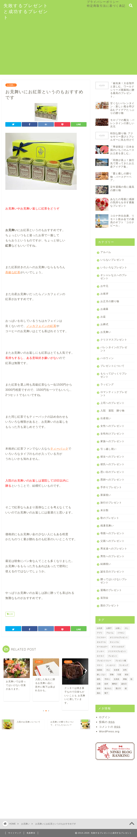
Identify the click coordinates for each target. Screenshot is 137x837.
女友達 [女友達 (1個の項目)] (116, 670)
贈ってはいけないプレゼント (113, 581)
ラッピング (107, 384)
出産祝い (105, 418)
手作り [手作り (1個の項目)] (107, 679)
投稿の (107, 721)
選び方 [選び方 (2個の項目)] (118, 688)
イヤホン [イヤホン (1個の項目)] (121, 633)
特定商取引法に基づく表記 (106, 5)
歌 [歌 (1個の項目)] (131, 679)
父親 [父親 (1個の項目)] (98, 684)
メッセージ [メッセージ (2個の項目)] (110, 665)
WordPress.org (109, 731)
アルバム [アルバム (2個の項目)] (109, 633)
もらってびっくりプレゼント (113, 375)
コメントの (109, 726)
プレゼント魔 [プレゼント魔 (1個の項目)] (120, 661)
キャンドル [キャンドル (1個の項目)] (114, 642)
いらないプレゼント (112, 259)
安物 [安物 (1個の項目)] (111, 674)
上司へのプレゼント (112, 403)
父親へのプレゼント (112, 541)
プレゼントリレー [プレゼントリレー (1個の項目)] (104, 661)
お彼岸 (104, 293)
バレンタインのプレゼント (113, 349)
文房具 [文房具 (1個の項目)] (116, 679)
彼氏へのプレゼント (112, 464)
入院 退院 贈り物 (112, 410)
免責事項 (31, 833)
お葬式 (104, 324)
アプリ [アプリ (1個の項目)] (99, 633)
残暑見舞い (107, 525)
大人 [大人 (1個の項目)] (108, 670)
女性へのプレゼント (112, 426)
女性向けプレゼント (112, 433)
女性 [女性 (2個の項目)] (125, 670)
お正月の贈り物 (109, 301)
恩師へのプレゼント (112, 479)
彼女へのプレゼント (112, 456)
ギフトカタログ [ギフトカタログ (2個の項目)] (118, 647)
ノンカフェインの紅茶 (41, 325)
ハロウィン (107, 358)
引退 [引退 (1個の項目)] (119, 674)
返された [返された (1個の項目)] (108, 688)
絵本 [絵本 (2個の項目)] (106, 684)
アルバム (105, 252)
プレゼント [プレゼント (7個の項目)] (112, 656)
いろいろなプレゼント (113, 267)
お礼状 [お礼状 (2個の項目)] (99, 628)
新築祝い (105, 495)
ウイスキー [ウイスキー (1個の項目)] (101, 637)
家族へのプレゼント (112, 441)
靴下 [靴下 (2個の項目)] (106, 693)
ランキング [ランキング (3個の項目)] (123, 665)
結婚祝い (105, 564)
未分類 (104, 510)
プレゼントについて (112, 366)
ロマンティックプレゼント (113, 394)
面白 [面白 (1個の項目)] (98, 693)
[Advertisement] (68, 50)
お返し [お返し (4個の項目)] (118, 628)
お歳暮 (104, 309)
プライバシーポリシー (103, 2)
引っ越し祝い (108, 449)
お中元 (104, 286)
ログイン (104, 717)
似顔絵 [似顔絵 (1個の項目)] (99, 670)
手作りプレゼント (111, 487)
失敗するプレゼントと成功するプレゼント (26, 11)
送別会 (104, 598)
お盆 (103, 316)
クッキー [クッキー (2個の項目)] (100, 651)
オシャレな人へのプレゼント (113, 277)
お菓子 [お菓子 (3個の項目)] (109, 628)
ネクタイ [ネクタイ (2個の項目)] (100, 656)
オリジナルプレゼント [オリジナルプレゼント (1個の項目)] (119, 637)
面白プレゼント (109, 605)
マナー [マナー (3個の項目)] (99, 665)
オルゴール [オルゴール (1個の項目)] (101, 642)
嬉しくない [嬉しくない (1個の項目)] (101, 674)
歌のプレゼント (109, 518)
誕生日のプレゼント (112, 571)
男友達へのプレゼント (113, 548)
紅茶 (10, 614)
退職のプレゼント (111, 590)
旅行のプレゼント (111, 502)
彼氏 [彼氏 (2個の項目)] (98, 679)
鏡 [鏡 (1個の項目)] (126, 688)
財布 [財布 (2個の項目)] (98, 688)
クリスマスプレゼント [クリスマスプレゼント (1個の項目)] (117, 651)
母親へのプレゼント (112, 533)
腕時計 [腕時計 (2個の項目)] (114, 684)
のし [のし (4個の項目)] (126, 628)
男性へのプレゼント (112, 556)
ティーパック (59, 448)
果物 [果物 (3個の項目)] (125, 679)
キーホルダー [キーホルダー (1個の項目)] (102, 647)
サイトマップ (14, 833)
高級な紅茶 (12, 272)
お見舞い (11, 85)
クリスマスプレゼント (113, 339)
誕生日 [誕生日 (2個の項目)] (124, 684)
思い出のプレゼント (112, 472)
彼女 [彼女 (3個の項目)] (126, 674)
